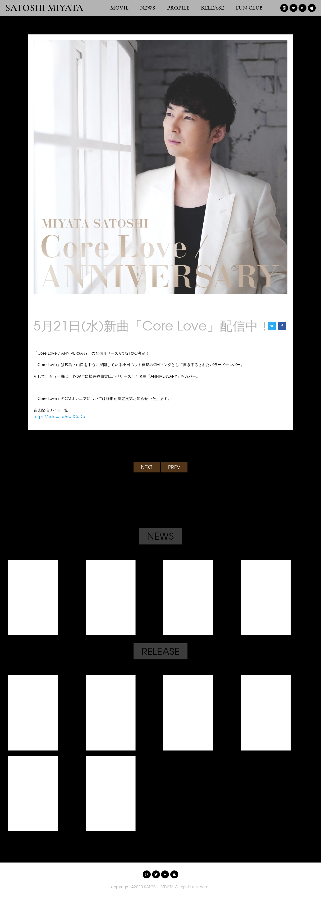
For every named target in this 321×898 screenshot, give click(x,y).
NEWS (147, 8)
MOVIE (119, 8)
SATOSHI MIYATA (44, 8)
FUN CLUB (249, 8)
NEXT (147, 467)
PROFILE (178, 8)
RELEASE (212, 8)
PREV (174, 467)
